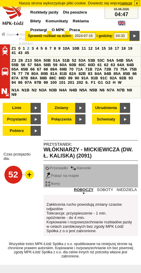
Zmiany (61, 107)
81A (53, 73)
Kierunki (80, 168)
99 (45, 82)
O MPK (58, 30)
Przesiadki (56, 168)
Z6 (20, 60)
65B (24, 69)
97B (37, 82)
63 (113, 65)
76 (13, 73)
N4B (73, 90)
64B (130, 65)
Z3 (13, 60)
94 (13, 82)
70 (71, 69)
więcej (126, 3)
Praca (74, 30)
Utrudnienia (106, 107)
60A (63, 65)
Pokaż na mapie (62, 175)
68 (45, 69)
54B (119, 60)
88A (33, 78)
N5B (93, 90)
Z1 (13, 48)
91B (94, 78)
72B (107, 69)
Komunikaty (57, 21)
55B (15, 65)
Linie (16, 107)
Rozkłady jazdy (44, 12)
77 (20, 73)
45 (27, 53)
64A (120, 65)
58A (37, 65)
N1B (25, 90)
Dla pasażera (75, 12)
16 (110, 48)
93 (131, 78)
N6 (102, 90)
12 (90, 48)
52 (74, 60)
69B (63, 69)
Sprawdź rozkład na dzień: (50, 36)
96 (20, 82)
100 (53, 82)
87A (15, 78)
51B (66, 60)
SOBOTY (105, 189)
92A (113, 78)
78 (27, 73)
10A (66, 48)
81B (63, 73)
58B (47, 65)
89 (70, 78)
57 (30, 65)
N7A (111, 90)
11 (84, 48)
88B (43, 78)
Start (7, 34)
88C (52, 78)
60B (72, 65)
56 (23, 65)
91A (84, 78)
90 (77, 78)
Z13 (28, 60)
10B (75, 48)
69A (53, 69)
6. (87, 82)
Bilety (35, 21)
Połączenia (61, 119)
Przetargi (38, 30)
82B (81, 73)
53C (101, 60)
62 (106, 65)
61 (100, 65)
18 (123, 48)
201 (71, 82)
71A (79, 69)
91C (103, 78)
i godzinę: (105, 36)
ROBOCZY (84, 189)
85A (116, 73)
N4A (63, 90)
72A (98, 69)
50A (37, 60)
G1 (100, 82)
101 (62, 82)
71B (88, 69)
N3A (43, 90)
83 (90, 73)
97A (28, 82)
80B (44, 73)
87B (24, 78)
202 (80, 82)
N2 (34, 90)
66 (32, 69)
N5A (83, 90)
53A (81, 60)
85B (126, 73)
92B (122, 78)
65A (15, 69)
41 (13, 53)
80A (34, 73)
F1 (93, 82)
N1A (15, 90)
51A (56, 60)
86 (134, 73)
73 (115, 69)
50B (47, 60)
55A (129, 60)
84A (98, 73)
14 (97, 48)
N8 (129, 90)
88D (62, 78)
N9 (13, 94)
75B (133, 69)
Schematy (106, 119)
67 (39, 69)
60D (91, 65)
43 (20, 53)
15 (103, 48)
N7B (121, 90)
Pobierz (17, 130)
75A (123, 69)
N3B (53, 90)
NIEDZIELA (127, 189)
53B (91, 60)
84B (107, 73)
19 (130, 48)
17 (117, 48)
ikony (52, 183)
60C (81, 65)
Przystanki (17, 119)
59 (55, 65)
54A (110, 60)
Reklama (81, 21)
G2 (107, 82)
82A (72, 73)
